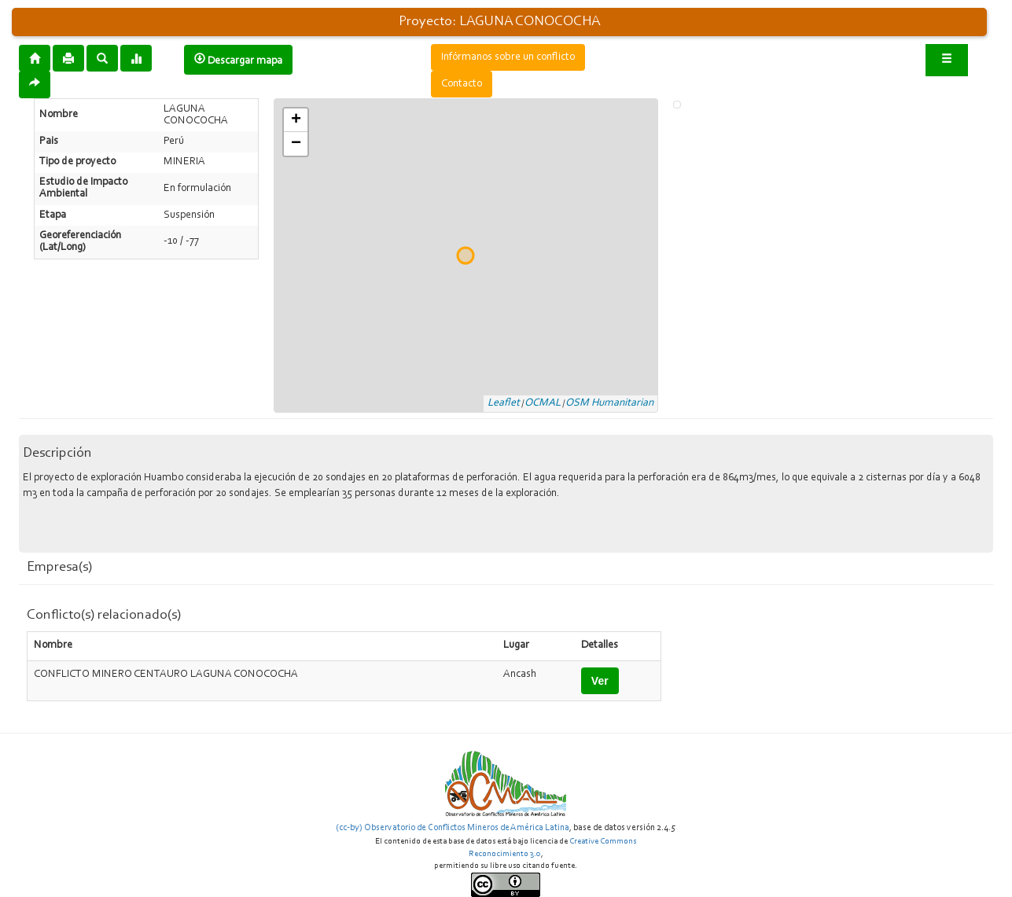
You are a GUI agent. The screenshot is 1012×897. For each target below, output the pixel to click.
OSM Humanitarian (609, 403)
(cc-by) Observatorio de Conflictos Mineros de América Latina (452, 828)
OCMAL (542, 403)
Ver (600, 681)
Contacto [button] (461, 84)
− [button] (296, 144)
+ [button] (296, 120)
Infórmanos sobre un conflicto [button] (508, 57)
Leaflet (504, 403)
